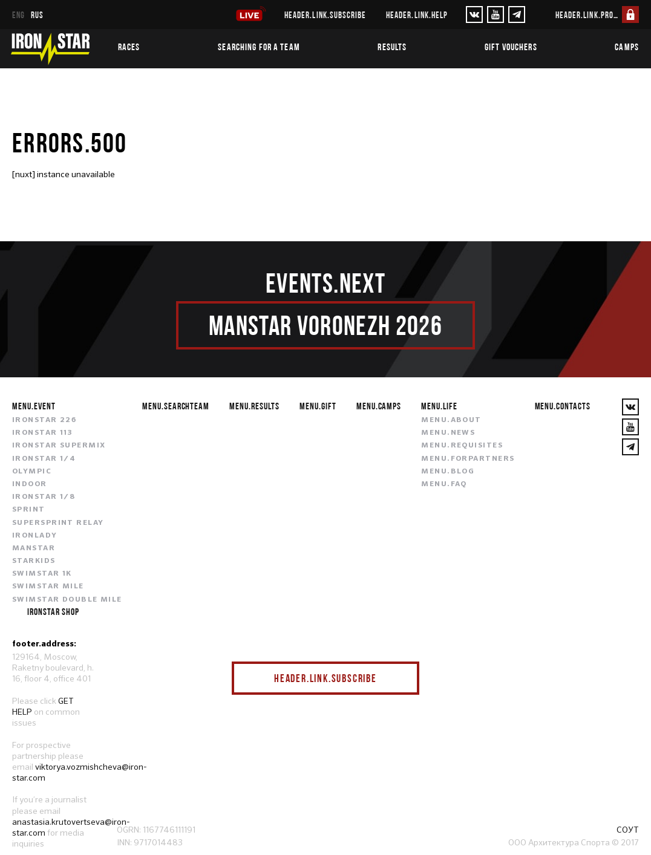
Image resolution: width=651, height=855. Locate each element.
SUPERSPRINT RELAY (57, 523)
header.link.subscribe (325, 14)
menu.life (439, 406)
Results (392, 46)
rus (37, 14)
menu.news (448, 433)
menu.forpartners (467, 459)
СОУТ (628, 829)
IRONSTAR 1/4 (44, 459)
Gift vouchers (511, 46)
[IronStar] (50, 48)
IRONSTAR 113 (42, 433)
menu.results (254, 406)
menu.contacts (562, 406)
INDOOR (29, 484)
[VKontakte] (474, 14)
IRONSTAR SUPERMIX (58, 445)
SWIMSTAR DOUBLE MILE (67, 599)
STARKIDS (34, 561)
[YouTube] (495, 14)
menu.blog (447, 471)
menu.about (451, 420)
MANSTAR (33, 548)
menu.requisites (462, 445)
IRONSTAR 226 (44, 420)
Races (129, 46)
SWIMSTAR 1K (42, 573)
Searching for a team (258, 46)
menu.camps (379, 406)
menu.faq (444, 484)
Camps (627, 46)
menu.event (34, 406)
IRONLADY (34, 535)
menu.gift (317, 406)
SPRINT (28, 509)
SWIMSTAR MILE (48, 586)
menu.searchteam (175, 406)
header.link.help (417, 14)
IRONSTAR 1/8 (43, 497)
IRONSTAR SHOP (53, 611)
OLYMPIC (31, 471)
